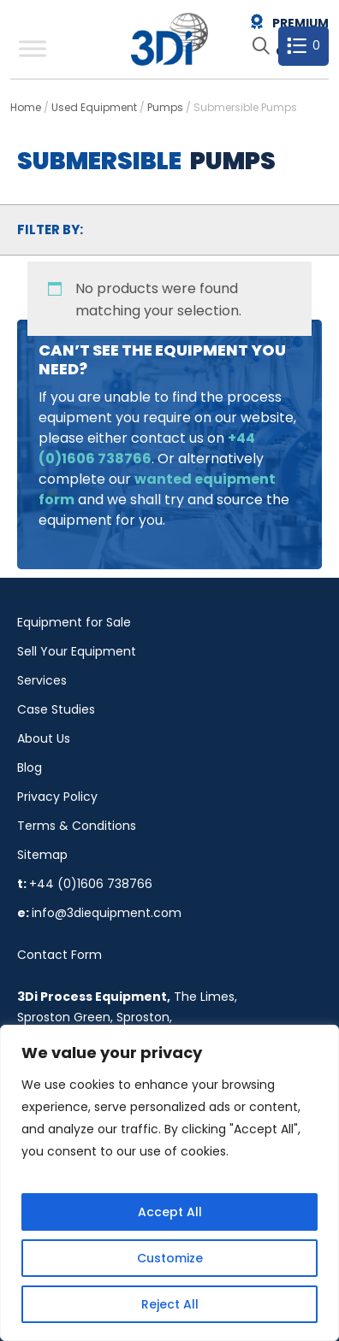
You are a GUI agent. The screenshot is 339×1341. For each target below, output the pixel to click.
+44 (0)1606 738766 (90, 883)
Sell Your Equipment (76, 651)
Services (42, 680)
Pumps (165, 107)
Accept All (170, 1211)
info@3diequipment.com (106, 912)
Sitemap (42, 854)
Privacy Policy (57, 796)
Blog (29, 767)
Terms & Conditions (76, 825)
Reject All (170, 1304)
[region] (169, 1183)
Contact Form (59, 954)
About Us (43, 738)
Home (25, 107)
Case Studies (56, 709)
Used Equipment (94, 107)
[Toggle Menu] (32, 48)
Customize (170, 1258)
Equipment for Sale (74, 622)
